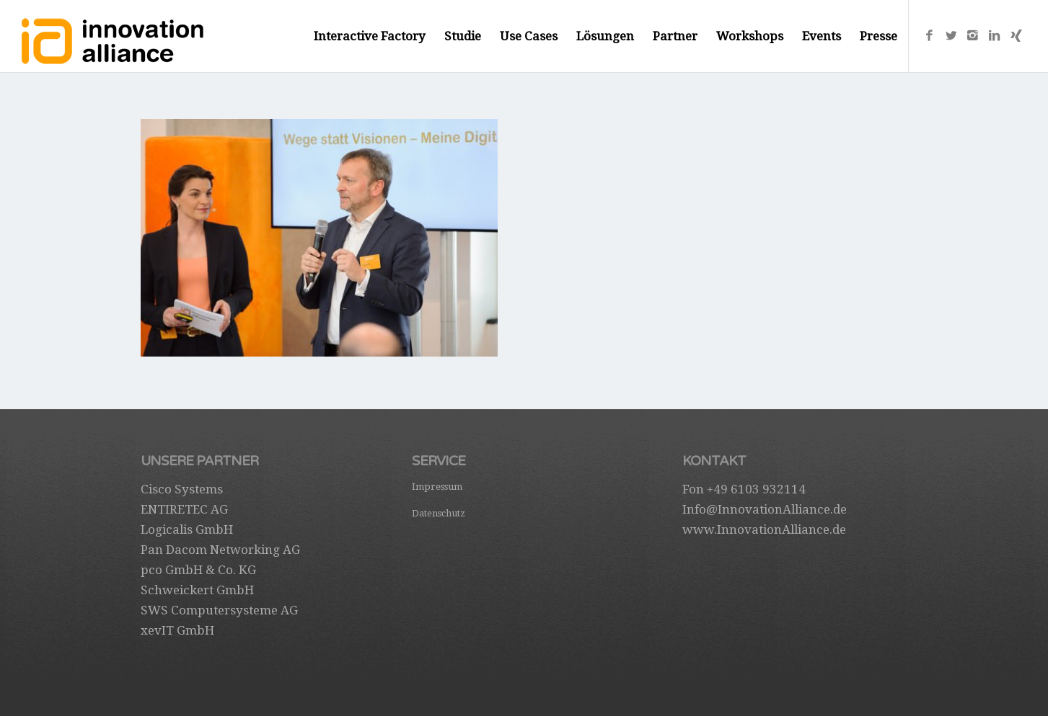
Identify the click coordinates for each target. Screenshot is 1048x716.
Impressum (437, 486)
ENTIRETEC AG (184, 509)
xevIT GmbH (177, 630)
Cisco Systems (182, 489)
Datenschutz (438, 513)
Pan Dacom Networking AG (220, 549)
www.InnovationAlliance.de (764, 529)
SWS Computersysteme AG (219, 610)
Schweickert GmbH (197, 590)
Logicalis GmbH (187, 529)
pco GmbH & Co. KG (198, 570)
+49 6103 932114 (756, 489)
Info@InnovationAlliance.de (764, 509)
